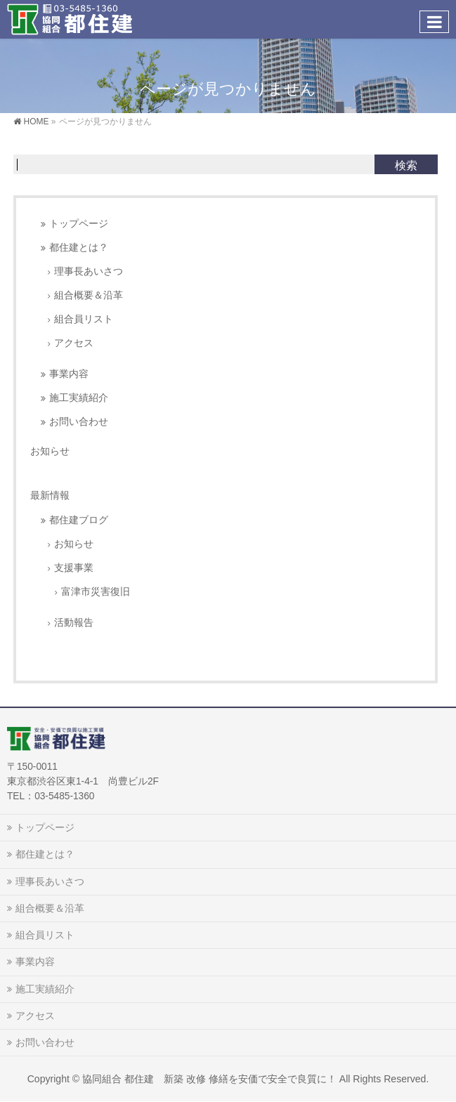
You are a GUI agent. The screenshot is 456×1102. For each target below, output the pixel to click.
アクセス (73, 343)
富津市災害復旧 (95, 591)
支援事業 (73, 568)
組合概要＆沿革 (88, 295)
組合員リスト (83, 319)
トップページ (78, 223)
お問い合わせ (78, 421)
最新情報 (50, 495)
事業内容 (69, 374)
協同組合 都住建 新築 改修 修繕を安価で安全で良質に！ (209, 1078)
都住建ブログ (78, 520)
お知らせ (50, 451)
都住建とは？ (78, 247)
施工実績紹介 (78, 398)
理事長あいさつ (88, 271)
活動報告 (73, 622)
